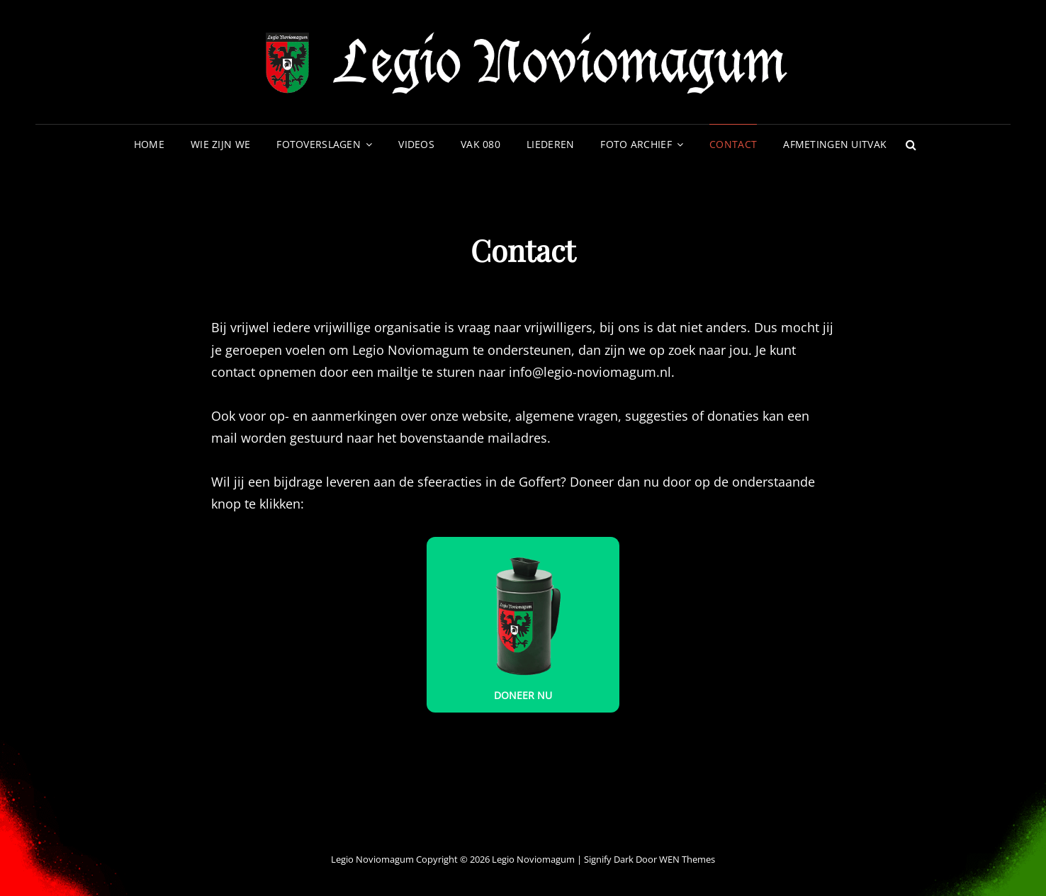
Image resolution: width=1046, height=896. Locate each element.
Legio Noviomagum (533, 859)
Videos (416, 144)
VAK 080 (480, 144)
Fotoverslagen (318, 144)
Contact (733, 144)
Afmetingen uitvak (835, 144)
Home (149, 144)
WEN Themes (687, 859)
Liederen (550, 144)
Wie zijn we (220, 144)
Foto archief (635, 144)
